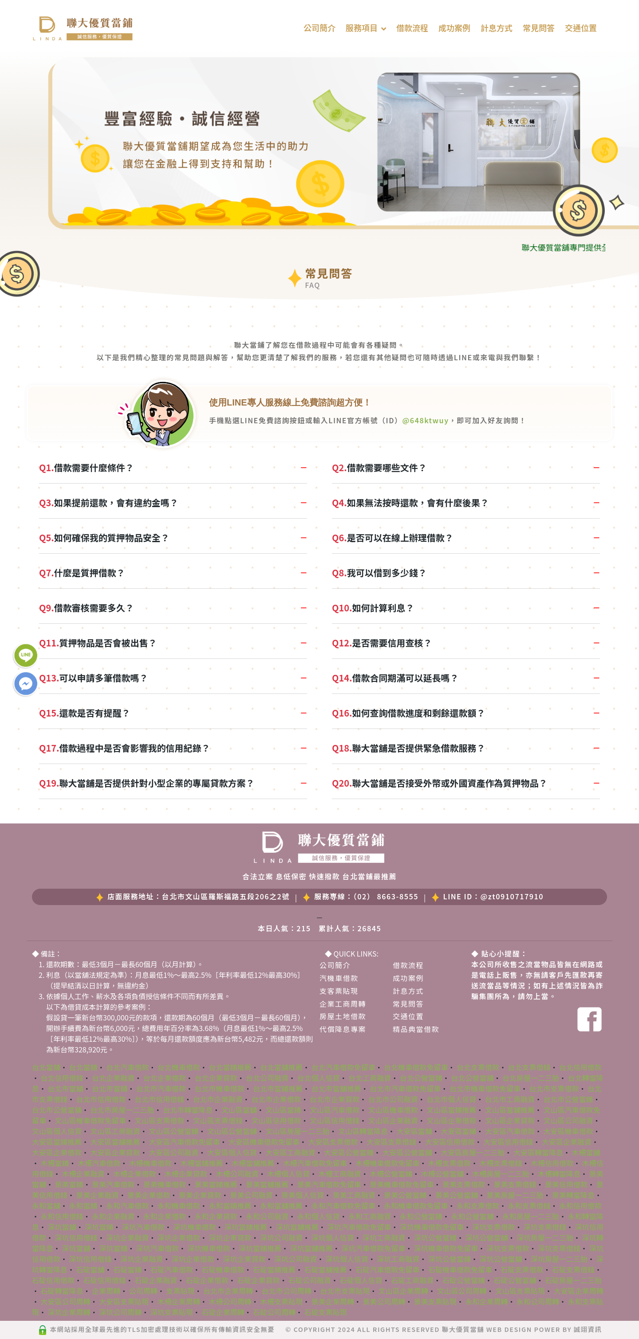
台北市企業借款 (276, 1099)
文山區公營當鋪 (173, 1131)
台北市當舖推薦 (336, 1088)
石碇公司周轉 (274, 1312)
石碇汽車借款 (171, 1269)
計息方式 (497, 27)
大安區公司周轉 (66, 1301)
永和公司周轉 (538, 1301)
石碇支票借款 (522, 1269)
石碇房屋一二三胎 (573, 1280)
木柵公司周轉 (230, 1301)
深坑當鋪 (99, 1226)
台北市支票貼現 (345, 1290)
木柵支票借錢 (500, 1163)
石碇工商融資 (412, 1280)
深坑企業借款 (179, 1237)
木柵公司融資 (237, 1173)
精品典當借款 (416, 1029)
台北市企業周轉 (228, 1290)
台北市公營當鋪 (568, 1099)
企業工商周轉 (343, 1003)
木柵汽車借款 (99, 1163)
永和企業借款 (164, 1216)
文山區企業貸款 (510, 1120)
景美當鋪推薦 (215, 1184)
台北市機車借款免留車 (485, 1088)
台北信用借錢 (62, 1077)
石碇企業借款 (207, 1280)
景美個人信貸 (302, 1194)
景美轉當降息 (573, 1194)
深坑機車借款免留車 (432, 1226)
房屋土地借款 (343, 1016)
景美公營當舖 (456, 1194)
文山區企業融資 (393, 1120)
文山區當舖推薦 (510, 1109)
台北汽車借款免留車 (343, 1067)
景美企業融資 (97, 1194)
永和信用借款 (580, 1205)
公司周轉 (143, 1290)
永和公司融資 (267, 1216)
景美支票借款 (463, 1184)
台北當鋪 (83, 1067)
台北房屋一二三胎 (530, 1077)
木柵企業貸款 (186, 1173)
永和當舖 (46, 1205)
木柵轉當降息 (559, 1173)
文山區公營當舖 (232, 1131)
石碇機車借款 (222, 1269)
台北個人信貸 (318, 1077)
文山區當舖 (239, 1109)
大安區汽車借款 (510, 1131)
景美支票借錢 (514, 1184)
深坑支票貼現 (171, 1312)
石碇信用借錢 (104, 1280)
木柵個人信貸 (288, 1173)
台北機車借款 (179, 1067)
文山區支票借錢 (218, 1120)
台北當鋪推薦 (230, 1067)
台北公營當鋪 (421, 1077)
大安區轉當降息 (538, 1152)
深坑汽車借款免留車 (359, 1226)
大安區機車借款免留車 (264, 1141)
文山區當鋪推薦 (451, 1109)
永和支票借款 (478, 1205)
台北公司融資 (267, 1077)
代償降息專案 (343, 1029)
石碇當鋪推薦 (274, 1269)
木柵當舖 (586, 1152)
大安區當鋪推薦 (57, 1141)
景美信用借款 (566, 1184)
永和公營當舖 (472, 1216)
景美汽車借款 (113, 1184)
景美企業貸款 (200, 1194)
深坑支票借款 (493, 1226)
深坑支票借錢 (545, 1226)
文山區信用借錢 (334, 1120)
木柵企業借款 (134, 1173)
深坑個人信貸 (333, 1237)
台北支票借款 (478, 1067)
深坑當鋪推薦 (246, 1226)
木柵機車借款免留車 (387, 1163)
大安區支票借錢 (391, 1141)
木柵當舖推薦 (253, 1163)
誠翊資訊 (588, 1329)
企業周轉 (106, 1290)
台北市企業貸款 (334, 1099)
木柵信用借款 (552, 1163)
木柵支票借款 (449, 1163)
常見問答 (539, 27)
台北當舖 (46, 1067)
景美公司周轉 (384, 1301)
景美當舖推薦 (267, 1184)
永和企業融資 (113, 1216)
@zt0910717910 (512, 896)
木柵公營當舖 (442, 1173)
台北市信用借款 (101, 1099)
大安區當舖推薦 (115, 1141)
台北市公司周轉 (287, 1290)
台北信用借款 (580, 1067)
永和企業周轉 (486, 1301)
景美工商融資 (354, 1194)
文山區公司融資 (568, 1120)
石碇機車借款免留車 (460, 1269)
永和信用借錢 (62, 1216)
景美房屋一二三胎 (514, 1194)
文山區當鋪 (283, 1109)
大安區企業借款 (57, 1152)
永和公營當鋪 (421, 1216)
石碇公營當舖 (514, 1280)
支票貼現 (180, 1290)
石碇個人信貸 (361, 1280)
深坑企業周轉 (69, 1312)
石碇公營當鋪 (463, 1280)
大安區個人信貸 (232, 1152)
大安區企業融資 (567, 1141)
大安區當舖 (414, 1131)
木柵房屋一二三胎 (500, 1173)
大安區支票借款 (333, 1141)
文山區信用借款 (276, 1120)
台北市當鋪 (109, 1088)
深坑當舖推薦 (297, 1226)
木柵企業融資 (83, 1173)
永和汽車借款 (127, 1205)
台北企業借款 (164, 1077)
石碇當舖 (90, 1269)
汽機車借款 (339, 978)
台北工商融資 (369, 1077)
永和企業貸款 (215, 1216)
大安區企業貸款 (115, 1152)
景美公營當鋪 (405, 1194)
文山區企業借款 (451, 1120)
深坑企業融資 (127, 1237)
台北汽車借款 (127, 1067)
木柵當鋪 (55, 1163)
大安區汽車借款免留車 (184, 1141)
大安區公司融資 (173, 1152)
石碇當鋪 (127, 1269)
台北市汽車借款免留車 (405, 1088)
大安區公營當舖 (407, 1152)
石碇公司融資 (309, 1280)
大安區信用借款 (450, 1141)
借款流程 (412, 27)
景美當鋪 (69, 1184)
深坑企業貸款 (230, 1237)
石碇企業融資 (155, 1280)
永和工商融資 (369, 1216)
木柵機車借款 (150, 1163)
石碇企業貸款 (258, 1280)
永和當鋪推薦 (230, 1205)
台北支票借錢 (529, 1067)
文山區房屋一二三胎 (297, 1131)
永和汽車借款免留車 (343, 1205)
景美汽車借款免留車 (329, 1184)
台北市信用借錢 (159, 1099)
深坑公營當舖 (486, 1237)
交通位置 (581, 27)
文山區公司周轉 (461, 1290)
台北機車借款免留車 (416, 1067)
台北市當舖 (65, 1088)
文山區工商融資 (115, 1131)
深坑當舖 (62, 1226)
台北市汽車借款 (161, 1088)
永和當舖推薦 (281, 1205)
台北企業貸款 (215, 1077)
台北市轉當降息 (188, 1109)
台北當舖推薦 (281, 1067)
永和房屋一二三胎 (530, 1216)
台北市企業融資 (218, 1099)
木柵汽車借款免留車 (315, 1163)
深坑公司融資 (281, 1237)
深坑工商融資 (384, 1237)
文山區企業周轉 (403, 1290)
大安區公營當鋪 (349, 1152)
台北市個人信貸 (451, 1099)
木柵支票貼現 (281, 1301)
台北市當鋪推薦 (278, 1088)
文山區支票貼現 (520, 1290)
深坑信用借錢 (76, 1237)
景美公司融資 (251, 1194)
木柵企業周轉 (179, 1301)
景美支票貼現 (435, 1301)
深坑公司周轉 (120, 1312)
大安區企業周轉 (579, 1290)
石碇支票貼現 (325, 1312)
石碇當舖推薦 (325, 1269)
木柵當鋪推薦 (201, 1163)
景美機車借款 (164, 1184)
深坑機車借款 (194, 1226)
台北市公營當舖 (57, 1109)
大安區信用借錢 (508, 1141)
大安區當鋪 (458, 1131)
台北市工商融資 (510, 1099)
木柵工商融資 (340, 1173)
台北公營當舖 (472, 1077)
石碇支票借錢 (573, 1269)
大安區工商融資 (290, 1152)
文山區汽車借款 (334, 1109)
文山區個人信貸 (57, 1131)
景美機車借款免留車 (402, 1184)
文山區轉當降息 (363, 1131)
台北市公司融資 (393, 1099)
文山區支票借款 (159, 1120)
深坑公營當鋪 (435, 1237)
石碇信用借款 (53, 1280)
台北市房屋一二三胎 (122, 1109)
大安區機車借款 (568, 1131)
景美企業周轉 (333, 1301)
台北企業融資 (113, 1077)
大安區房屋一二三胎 (473, 1152)
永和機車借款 (179, 1205)
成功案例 (454, 27)
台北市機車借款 (219, 1088)
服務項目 (362, 27)
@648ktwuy (425, 420)
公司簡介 (319, 27)
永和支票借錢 (529, 1205)
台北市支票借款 (554, 1088)
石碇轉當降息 (62, 1290)
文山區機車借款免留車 (90, 1120)
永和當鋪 (83, 1205)
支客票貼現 (339, 990)
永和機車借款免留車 (416, 1205)
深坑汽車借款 (143, 1226)
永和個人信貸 (318, 1216)
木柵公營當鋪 (391, 1173)
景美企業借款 (148, 1194)
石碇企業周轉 (222, 1312)
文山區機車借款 (393, 1109)
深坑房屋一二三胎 (545, 1237)
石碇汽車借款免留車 (387, 1269)
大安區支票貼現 (124, 1301)
